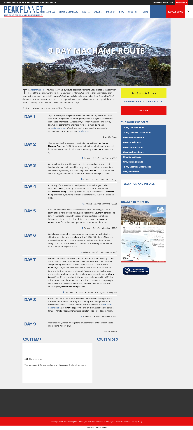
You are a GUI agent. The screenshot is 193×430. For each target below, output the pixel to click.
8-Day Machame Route (133, 152)
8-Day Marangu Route (133, 162)
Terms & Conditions (123, 422)
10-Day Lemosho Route (133, 127)
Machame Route (38, 89)
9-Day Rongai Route (132, 142)
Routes (86, 11)
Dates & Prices (47, 11)
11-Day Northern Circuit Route (137, 132)
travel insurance (85, 131)
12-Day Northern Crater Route (137, 166)
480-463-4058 (181, 2)
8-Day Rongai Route (132, 157)
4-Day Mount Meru (131, 171)
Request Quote (175, 11)
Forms (145, 11)
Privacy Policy (137, 422)
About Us (133, 11)
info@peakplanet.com (163, 2)
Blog (121, 11)
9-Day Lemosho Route (133, 147)
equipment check (58, 128)
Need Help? (158, 11)
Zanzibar (110, 11)
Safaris (98, 11)
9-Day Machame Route (133, 137)
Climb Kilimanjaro (68, 11)
